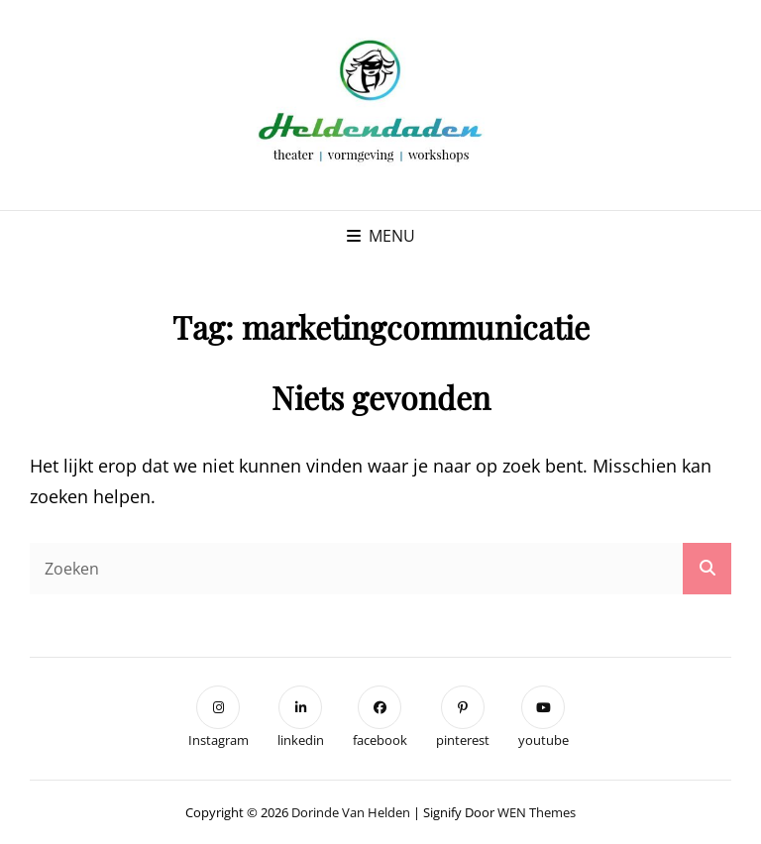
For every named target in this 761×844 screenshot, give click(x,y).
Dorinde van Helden (350, 812)
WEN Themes (536, 812)
